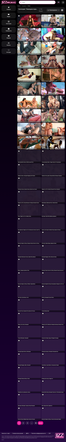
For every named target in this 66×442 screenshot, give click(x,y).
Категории (24, 5)
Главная (18, 5)
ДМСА (27, 433)
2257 (50, 433)
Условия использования (17, 433)
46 (36, 423)
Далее (40, 423)
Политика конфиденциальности (38, 433)
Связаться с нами (6, 433)
